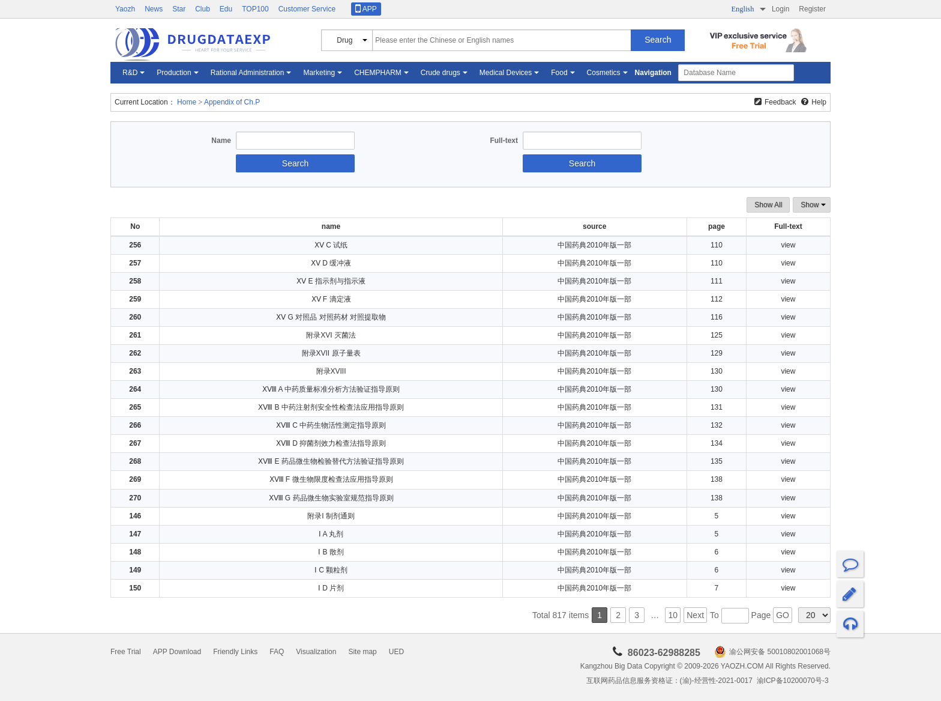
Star (178, 9)
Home (186, 102)
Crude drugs (440, 72)
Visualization (316, 652)
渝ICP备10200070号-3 (794, 680)
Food (559, 72)
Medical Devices (506, 72)
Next (695, 615)
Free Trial (125, 652)
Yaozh (125, 9)
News (154, 9)
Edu (226, 9)
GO (782, 615)
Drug (344, 40)
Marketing (319, 72)
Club (202, 9)
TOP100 (255, 9)
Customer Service (306, 9)
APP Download (177, 652)
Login (780, 9)
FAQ (276, 652)
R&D (129, 72)
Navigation (653, 72)
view (788, 245)
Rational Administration (247, 72)
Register (812, 9)
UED (396, 652)
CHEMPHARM (377, 72)
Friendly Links (235, 652)
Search (658, 39)
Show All (768, 205)
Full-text (504, 140)
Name (221, 140)
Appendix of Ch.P (232, 102)
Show (812, 205)
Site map (362, 652)
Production (174, 72)
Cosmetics (604, 72)
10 (673, 615)
